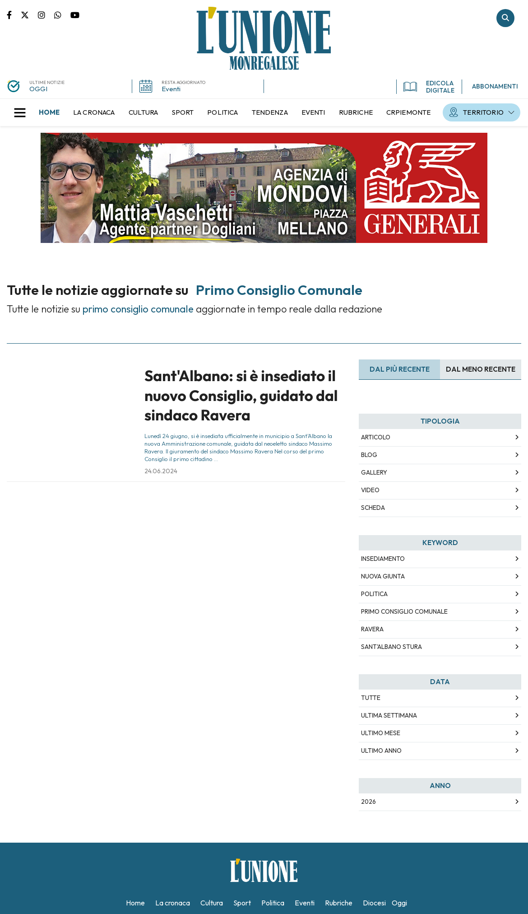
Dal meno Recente (480, 369)
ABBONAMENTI (495, 86)
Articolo (375, 437)
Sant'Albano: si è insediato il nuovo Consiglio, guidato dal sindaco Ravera (241, 395)
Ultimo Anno (381, 750)
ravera (372, 629)
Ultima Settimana (389, 715)
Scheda (373, 508)
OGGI (38, 88)
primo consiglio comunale (404, 611)
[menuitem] (49, 112)
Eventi (171, 88)
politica (374, 594)
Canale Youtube (74, 14)
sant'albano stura (391, 647)
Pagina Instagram (46, 14)
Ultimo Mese (380, 733)
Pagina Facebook (14, 14)
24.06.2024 (160, 471)
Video (370, 490)
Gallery (374, 472)
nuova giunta (383, 576)
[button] (20, 112)
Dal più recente (400, 369)
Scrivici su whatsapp (62, 14)
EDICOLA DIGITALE (428, 86)
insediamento (383, 559)
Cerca (505, 18)
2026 (368, 801)
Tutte (370, 698)
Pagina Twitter (29, 14)
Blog (369, 455)
